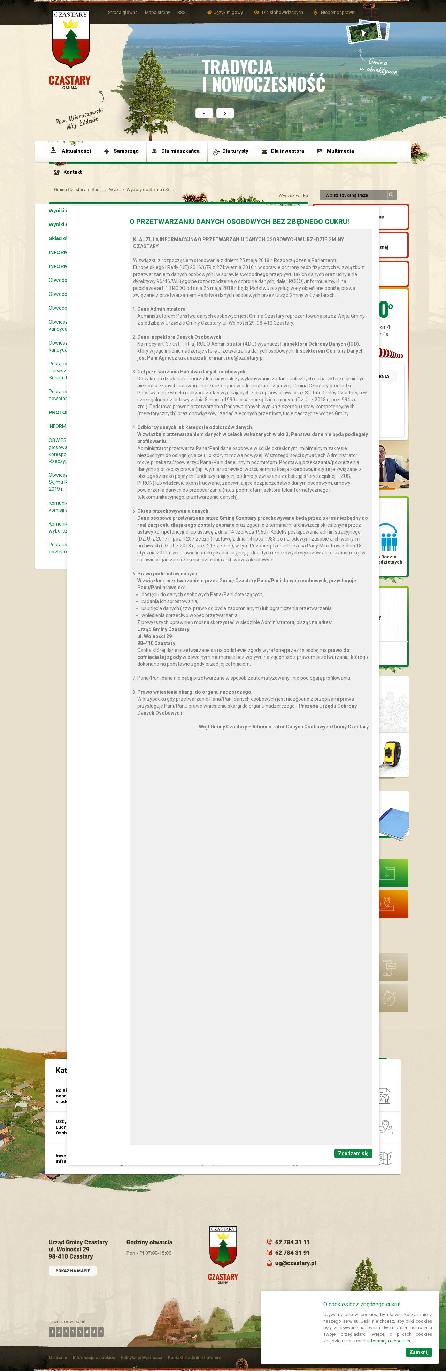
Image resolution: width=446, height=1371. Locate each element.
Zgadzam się (353, 1153)
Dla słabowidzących (283, 12)
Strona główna (123, 12)
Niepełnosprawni (338, 12)
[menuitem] (74, 151)
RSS (181, 12)
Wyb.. (114, 189)
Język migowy (228, 12)
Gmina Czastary (69, 189)
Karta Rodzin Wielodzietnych (385, 559)
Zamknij (419, 1352)
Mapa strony (157, 12)
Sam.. (97, 189)
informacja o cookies (388, 1341)
